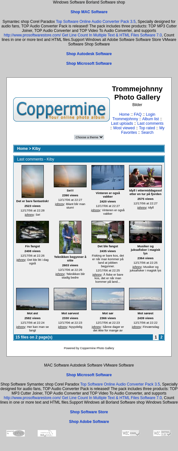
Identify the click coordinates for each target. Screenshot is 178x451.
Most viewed (124, 128)
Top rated (147, 128)
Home (124, 114)
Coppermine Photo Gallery (97, 348)
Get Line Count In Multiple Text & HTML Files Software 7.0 (112, 35)
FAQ (138, 114)
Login (150, 114)
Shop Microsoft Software (89, 63)
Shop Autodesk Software (89, 54)
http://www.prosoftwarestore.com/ (32, 35)
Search (147, 132)
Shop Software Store (89, 412)
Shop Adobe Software (89, 421)
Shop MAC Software (89, 12)
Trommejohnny (125, 119)
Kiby (36, 148)
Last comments (150, 123)
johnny (29, 214)
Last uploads (122, 123)
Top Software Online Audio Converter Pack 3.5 (96, 21)
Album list (150, 119)
